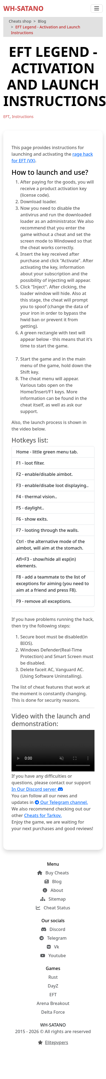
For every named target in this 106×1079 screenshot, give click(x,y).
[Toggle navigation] (97, 8)
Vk (53, 947)
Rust (53, 977)
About (53, 890)
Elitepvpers (56, 1042)
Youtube (53, 956)
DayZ (53, 986)
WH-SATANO (23, 8)
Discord (53, 929)
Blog (42, 21)
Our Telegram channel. (61, 802)
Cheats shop (20, 21)
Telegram (53, 938)
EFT (52, 995)
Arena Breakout (53, 1003)
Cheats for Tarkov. (43, 815)
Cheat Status (53, 908)
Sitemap (53, 899)
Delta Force (53, 1012)
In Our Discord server (37, 789)
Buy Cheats (53, 873)
